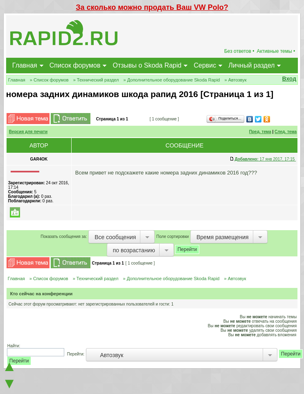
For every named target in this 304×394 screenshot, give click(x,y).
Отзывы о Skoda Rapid (147, 65)
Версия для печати (28, 131)
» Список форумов (49, 79)
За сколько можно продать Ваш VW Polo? (152, 7)
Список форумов (75, 65)
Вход (289, 78)
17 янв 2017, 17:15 (265, 159)
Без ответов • (239, 51)
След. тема (286, 131)
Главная (24, 65)
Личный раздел (251, 65)
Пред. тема (260, 131)
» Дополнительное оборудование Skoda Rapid (172, 79)
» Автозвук (235, 79)
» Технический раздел (96, 79)
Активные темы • (276, 51)
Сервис (205, 65)
